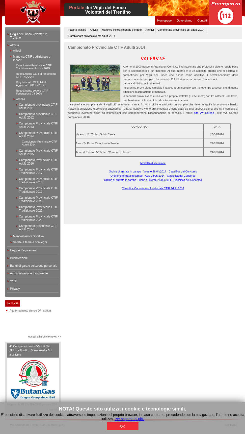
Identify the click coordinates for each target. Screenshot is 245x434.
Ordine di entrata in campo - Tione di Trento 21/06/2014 (138, 179)
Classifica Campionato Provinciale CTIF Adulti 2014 (153, 188)
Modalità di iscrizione (152, 163)
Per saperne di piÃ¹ (129, 419)
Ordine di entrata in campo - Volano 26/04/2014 (137, 171)
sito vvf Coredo (204, 112)
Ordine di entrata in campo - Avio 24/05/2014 (137, 175)
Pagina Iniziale (77, 29)
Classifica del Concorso (183, 171)
